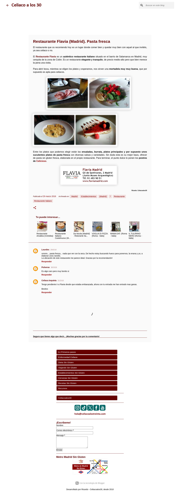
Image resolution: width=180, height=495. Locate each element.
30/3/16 (54, 267)
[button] (34, 208)
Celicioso (41, 161)
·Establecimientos (88, 196)
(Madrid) (103, 196)
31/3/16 (61, 280)
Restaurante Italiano (43, 201)
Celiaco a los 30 (26, 5)
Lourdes (45, 249)
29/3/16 (53, 250)
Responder (46, 261)
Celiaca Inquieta (49, 280)
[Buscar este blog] (159, 5)
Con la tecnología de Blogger (90, 483)
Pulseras (45, 267)
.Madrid (74, 196)
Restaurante (119, 196)
